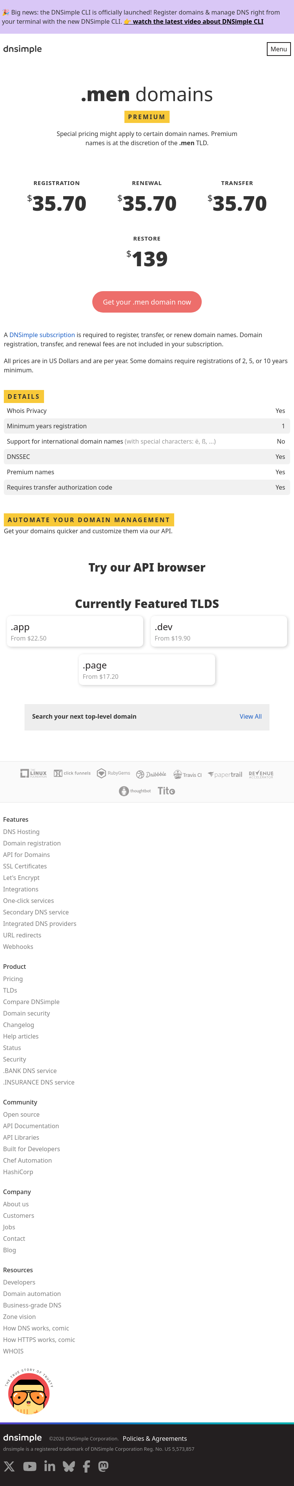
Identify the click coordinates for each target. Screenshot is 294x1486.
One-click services (28, 900)
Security (14, 1059)
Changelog (18, 1025)
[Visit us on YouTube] (30, 1467)
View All (251, 716)
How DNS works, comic (36, 1328)
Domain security (26, 1013)
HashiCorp (18, 1172)
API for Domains (26, 854)
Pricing (13, 979)
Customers (18, 1215)
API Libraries (21, 1137)
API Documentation (31, 1126)
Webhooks (18, 946)
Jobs (9, 1227)
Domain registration (32, 843)
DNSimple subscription (42, 335)
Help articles (21, 1036)
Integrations (20, 889)
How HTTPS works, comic (39, 1339)
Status (12, 1048)
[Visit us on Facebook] (86, 1467)
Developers (19, 1282)
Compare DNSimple (31, 1002)
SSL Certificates (25, 866)
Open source (21, 1114)
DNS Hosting (21, 831)
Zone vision (19, 1316)
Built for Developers (31, 1149)
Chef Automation (27, 1160)
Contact (14, 1238)
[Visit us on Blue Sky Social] (69, 1467)
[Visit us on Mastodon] (103, 1467)
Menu (279, 49)
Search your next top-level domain (84, 716)
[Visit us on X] (9, 1467)
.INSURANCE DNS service (39, 1082)
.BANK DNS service (30, 1071)
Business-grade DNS (32, 1305)
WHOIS (13, 1351)
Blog (9, 1250)
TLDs (10, 990)
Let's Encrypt (21, 877)
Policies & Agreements (154, 1438)
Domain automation (32, 1293)
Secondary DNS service (36, 912)
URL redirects (22, 935)
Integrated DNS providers (40, 923)
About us (16, 1204)
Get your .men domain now (147, 301)
